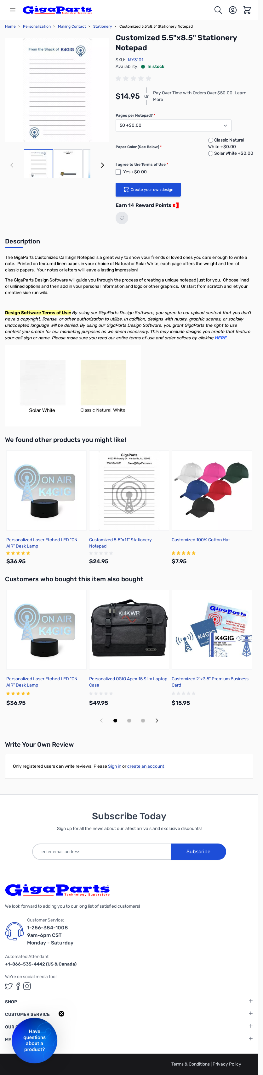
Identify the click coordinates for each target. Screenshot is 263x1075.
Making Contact (72, 26)
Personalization (37, 26)
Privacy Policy (227, 1064)
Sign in (114, 766)
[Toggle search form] (218, 10)
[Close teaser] (61, 1014)
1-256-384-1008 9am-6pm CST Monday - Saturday (50, 935)
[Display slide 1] (115, 720)
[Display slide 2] (129, 720)
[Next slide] (157, 720)
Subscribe (198, 852)
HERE (221, 338)
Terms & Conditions (191, 1064)
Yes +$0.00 (135, 172)
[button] (34, 1041)
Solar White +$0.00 (233, 153)
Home (10, 26)
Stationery (102, 26)
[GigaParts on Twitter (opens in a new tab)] (9, 986)
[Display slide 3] (143, 720)
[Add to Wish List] (122, 218)
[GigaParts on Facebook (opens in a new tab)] (18, 986)
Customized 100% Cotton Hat (201, 540)
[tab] (22, 243)
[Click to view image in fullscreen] (57, 90)
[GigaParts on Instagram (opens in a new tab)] (27, 986)
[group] (134, 78)
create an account (145, 766)
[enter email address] (101, 852)
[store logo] (57, 10)
